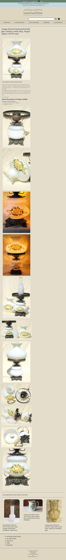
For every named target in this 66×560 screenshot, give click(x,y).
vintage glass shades (7, 104)
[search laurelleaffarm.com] (56, 19)
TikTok (41, 1)
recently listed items (14, 536)
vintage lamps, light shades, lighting (11, 102)
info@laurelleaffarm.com (33, 556)
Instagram (33, 1)
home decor (7, 22)
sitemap (9, 545)
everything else (58, 22)
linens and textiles (34, 22)
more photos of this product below (12, 82)
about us (10, 541)
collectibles (46, 22)
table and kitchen (19, 22)
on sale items (11, 538)
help (8, 543)
